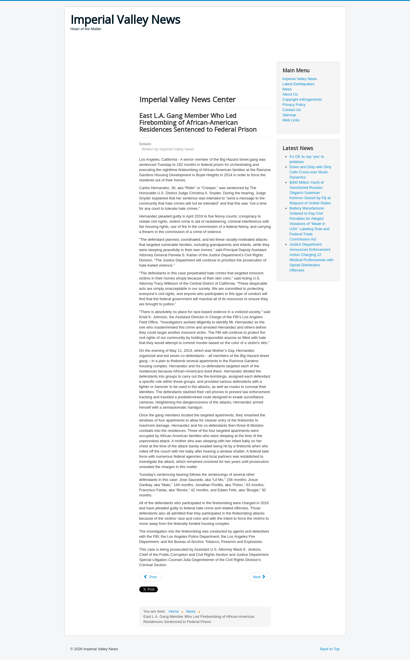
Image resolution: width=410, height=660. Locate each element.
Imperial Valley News (300, 79)
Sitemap (289, 115)
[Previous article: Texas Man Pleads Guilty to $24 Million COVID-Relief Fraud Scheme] (150, 577)
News (287, 89)
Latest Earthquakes (299, 84)
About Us (290, 94)
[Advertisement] (174, 47)
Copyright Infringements (302, 99)
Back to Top (330, 649)
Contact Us (292, 110)
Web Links (291, 120)
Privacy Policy (294, 104)
